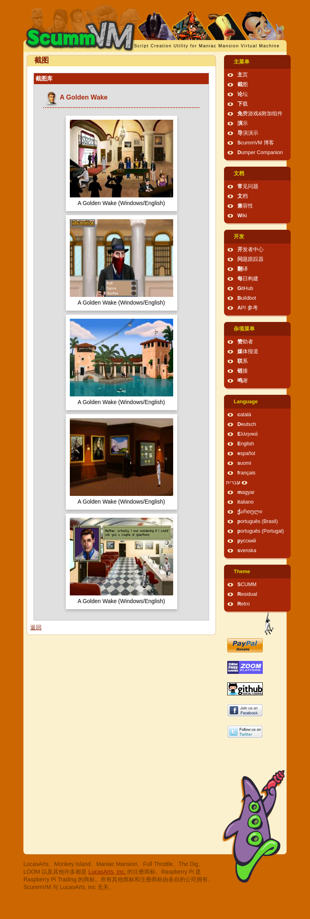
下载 (242, 104)
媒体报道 (247, 351)
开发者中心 (250, 249)
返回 (36, 627)
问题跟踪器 (250, 259)
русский (246, 541)
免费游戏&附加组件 (260, 113)
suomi (244, 463)
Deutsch (246, 424)
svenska (246, 550)
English (245, 444)
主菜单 (241, 62)
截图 (242, 84)
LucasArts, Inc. (107, 871)
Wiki (242, 215)
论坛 (242, 94)
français (246, 473)
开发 (239, 236)
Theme (242, 571)
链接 (242, 371)
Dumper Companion (260, 152)
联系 (242, 361)
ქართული (249, 512)
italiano (245, 502)
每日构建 (247, 279)
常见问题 (247, 186)
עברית (233, 482)
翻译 (242, 269)
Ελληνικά (247, 434)
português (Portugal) (260, 531)
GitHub (245, 288)
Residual (247, 594)
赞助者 (245, 342)
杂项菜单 (244, 329)
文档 (239, 173)
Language (246, 401)
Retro (243, 604)
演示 (242, 123)
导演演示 (247, 133)
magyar (246, 492)
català (244, 414)
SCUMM (247, 584)
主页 (242, 75)
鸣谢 (242, 380)
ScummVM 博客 (255, 143)
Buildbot (246, 298)
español (246, 453)
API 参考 (247, 308)
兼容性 (245, 206)
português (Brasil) (257, 521)
